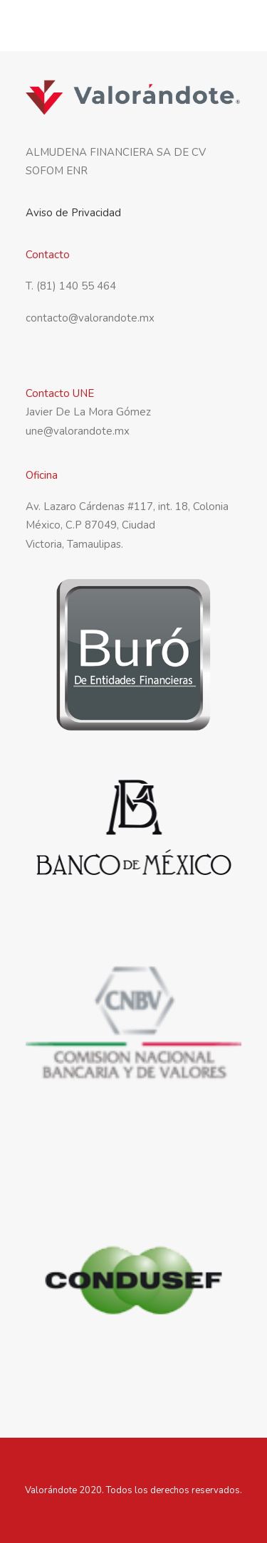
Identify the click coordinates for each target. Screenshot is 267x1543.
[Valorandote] (76, 27)
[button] (234, 27)
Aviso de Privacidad (73, 213)
